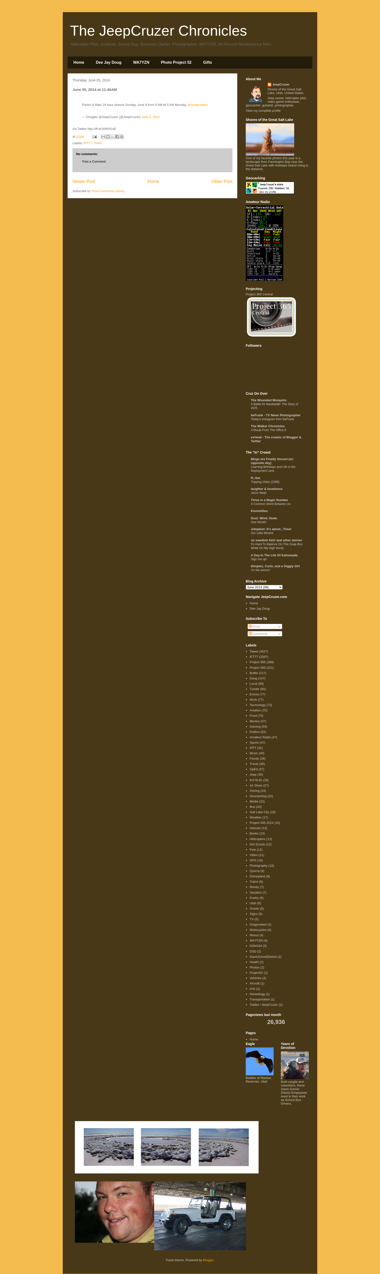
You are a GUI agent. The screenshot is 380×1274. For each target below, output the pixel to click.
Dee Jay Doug (108, 62)
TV (252, 919)
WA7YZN (141, 62)
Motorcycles (258, 930)
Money (254, 887)
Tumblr (254, 689)
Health (254, 962)
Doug (253, 678)
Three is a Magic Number (269, 500)
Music (254, 753)
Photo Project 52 (176, 62)
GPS (253, 860)
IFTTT (88, 143)
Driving (254, 791)
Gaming (255, 726)
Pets (253, 849)
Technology (258, 705)
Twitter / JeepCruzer (264, 1005)
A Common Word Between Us (271, 504)
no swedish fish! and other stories (276, 540)
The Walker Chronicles (268, 426)
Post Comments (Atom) (108, 191)
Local (253, 683)
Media (254, 801)
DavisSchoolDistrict (263, 957)
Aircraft (255, 983)
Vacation (256, 892)
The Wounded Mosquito (268, 400)
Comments (258, 634)
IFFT (253, 748)
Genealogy (257, 994)
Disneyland (257, 876)
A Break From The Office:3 (268, 430)
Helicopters (257, 839)
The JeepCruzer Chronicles (158, 31)
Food (253, 715)
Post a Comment (94, 161)
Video (254, 855)
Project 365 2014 (261, 823)
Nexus (254, 935)
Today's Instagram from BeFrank (272, 419)
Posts (254, 626)
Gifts (207, 62)
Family (254, 758)
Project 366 (258, 662)
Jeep (253, 774)
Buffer (254, 673)
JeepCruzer (281, 84)
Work (253, 699)
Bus (252, 807)
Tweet (97, 143)
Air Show (256, 785)
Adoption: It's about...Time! (271, 529)
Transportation (260, 999)
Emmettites (259, 511)
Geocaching (258, 796)
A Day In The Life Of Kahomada (274, 555)
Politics (255, 732)
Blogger (208, 1260)
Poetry (254, 898)
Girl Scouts (257, 844)
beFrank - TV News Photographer (276, 415)
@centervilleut (198, 105)
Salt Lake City (259, 812)
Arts (252, 989)
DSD (253, 951)
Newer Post (83, 181)
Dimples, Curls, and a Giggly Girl (275, 566)
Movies (255, 721)
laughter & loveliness (267, 489)
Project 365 (258, 667)
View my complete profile (263, 110)
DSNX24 (256, 946)
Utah (253, 903)
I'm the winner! (260, 570)
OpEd (254, 769)
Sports (254, 742)
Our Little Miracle (262, 533)
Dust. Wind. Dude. (264, 518)
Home (78, 62)
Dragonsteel (258, 924)
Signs (254, 914)
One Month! (259, 522)
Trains (254, 881)
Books (254, 833)
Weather (255, 817)
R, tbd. (256, 478)
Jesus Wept (258, 493)
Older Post (222, 181)
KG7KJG (256, 780)
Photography (259, 865)
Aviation (255, 710)
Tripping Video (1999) (265, 482)
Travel (254, 764)
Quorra (254, 871)
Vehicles (255, 978)
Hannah (255, 828)
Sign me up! (259, 559)
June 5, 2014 (151, 117)
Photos (254, 967)
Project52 (256, 973)
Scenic (254, 908)
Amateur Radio (260, 737)
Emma (254, 694)
